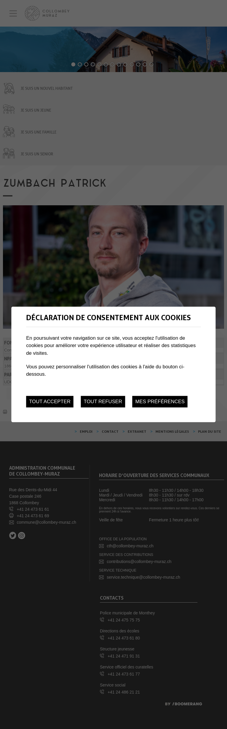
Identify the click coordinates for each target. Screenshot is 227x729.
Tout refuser (103, 401)
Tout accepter (49, 401)
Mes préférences (160, 401)
